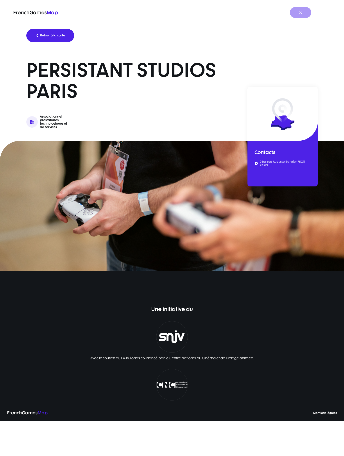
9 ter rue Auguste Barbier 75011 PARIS (282, 163)
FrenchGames (35, 12)
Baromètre (226, 12)
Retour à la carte (50, 35)
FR (322, 12)
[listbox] (172, 206)
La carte (202, 12)
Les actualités (254, 12)
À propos (280, 12)
